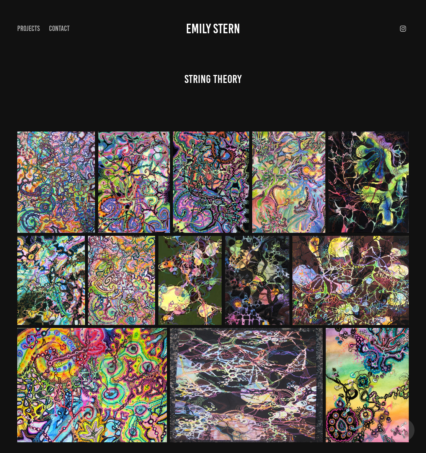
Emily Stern (213, 28)
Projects (28, 28)
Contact (59, 28)
